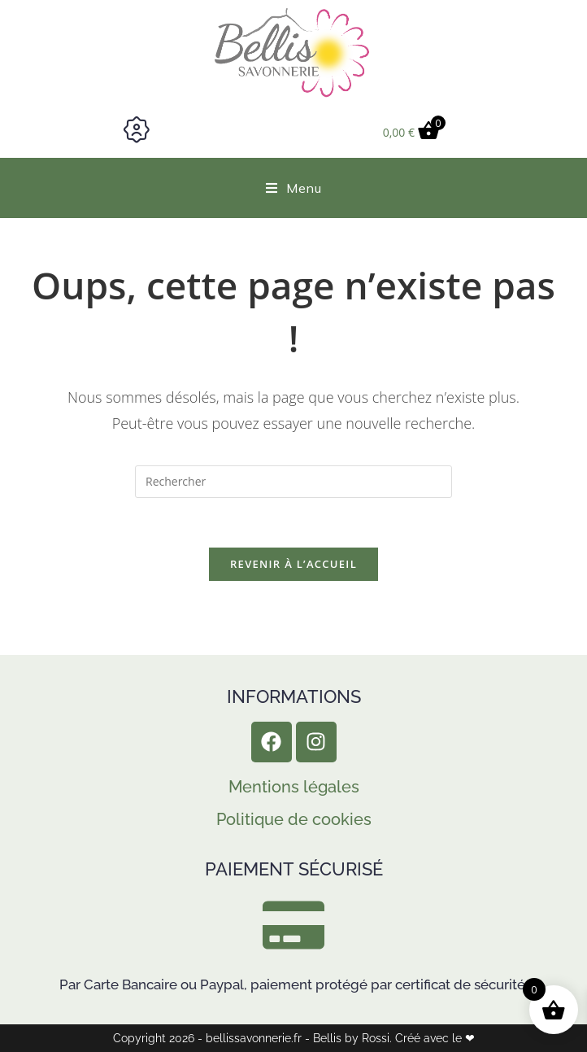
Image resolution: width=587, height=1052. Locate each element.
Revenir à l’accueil (293, 564)
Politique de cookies (294, 819)
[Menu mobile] (294, 188)
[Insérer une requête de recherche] (293, 481)
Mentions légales (293, 787)
